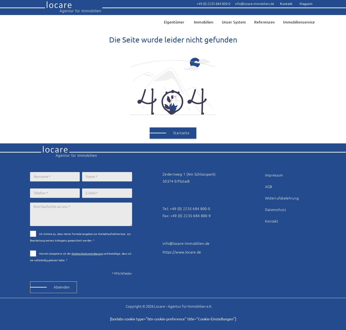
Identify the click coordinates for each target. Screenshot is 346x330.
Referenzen (264, 22)
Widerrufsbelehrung (282, 198)
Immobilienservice (299, 22)
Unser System (234, 22)
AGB (268, 187)
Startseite (181, 133)
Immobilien (203, 22)
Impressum (274, 175)
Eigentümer (174, 22)
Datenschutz (275, 210)
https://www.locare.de (182, 252)
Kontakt (271, 221)
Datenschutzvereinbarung (87, 253)
